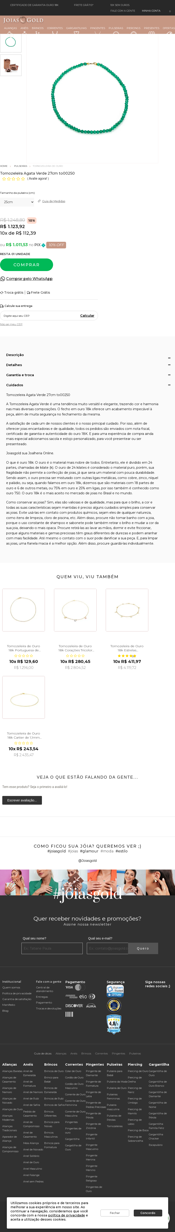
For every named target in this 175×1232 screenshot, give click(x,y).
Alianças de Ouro (12, 1109)
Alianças (10, 32)
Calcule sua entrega (16, 306)
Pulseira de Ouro (116, 1088)
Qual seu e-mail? (100, 938)
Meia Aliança (31, 1143)
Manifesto (8, 1004)
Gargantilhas (76, 32)
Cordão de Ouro (74, 1077)
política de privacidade (66, 1215)
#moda (106, 851)
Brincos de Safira (54, 1105)
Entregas (42, 996)
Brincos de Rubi (54, 1098)
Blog (5, 1010)
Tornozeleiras (115, 1126)
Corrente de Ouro (75, 1094)
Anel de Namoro (33, 1092)
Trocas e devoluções (48, 1008)
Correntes (55, 32)
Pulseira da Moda (117, 1081)
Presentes (151, 32)
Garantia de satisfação (16, 999)
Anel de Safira (31, 1105)
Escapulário (155, 1145)
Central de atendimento (44, 989)
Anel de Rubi (31, 1098)
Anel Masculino (32, 1168)
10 (3, 233)
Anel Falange (31, 1175)
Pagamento (44, 1002)
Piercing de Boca (138, 1130)
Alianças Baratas (12, 1071)
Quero (143, 948)
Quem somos (11, 987)
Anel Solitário (31, 1155)
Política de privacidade (16, 993)
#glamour (89, 851)
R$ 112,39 (26, 233)
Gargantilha (72, 1139)
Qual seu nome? (34, 938)
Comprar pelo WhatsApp (29, 279)
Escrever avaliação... (22, 800)
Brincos (38, 32)
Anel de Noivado (33, 1149)
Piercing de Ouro (138, 1071)
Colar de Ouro (73, 1071)
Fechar (115, 1213)
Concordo (147, 1213)
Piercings (133, 32)
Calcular (87, 316)
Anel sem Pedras (33, 1181)
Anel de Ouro (31, 1162)
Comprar (26, 264)
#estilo (122, 851)
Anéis (24, 32)
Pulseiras (116, 32)
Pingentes (97, 32)
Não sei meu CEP (11, 324)
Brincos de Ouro (54, 1071)
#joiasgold (56, 851)
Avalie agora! (38, 178)
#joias (73, 851)
